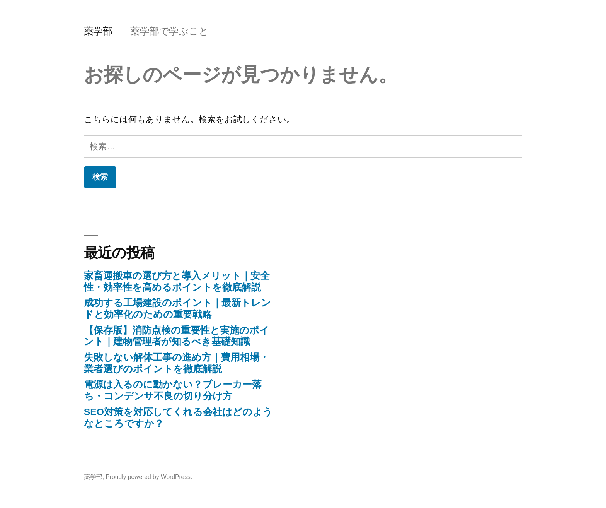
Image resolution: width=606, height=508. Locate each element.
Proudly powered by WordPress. (149, 477)
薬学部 (98, 31)
